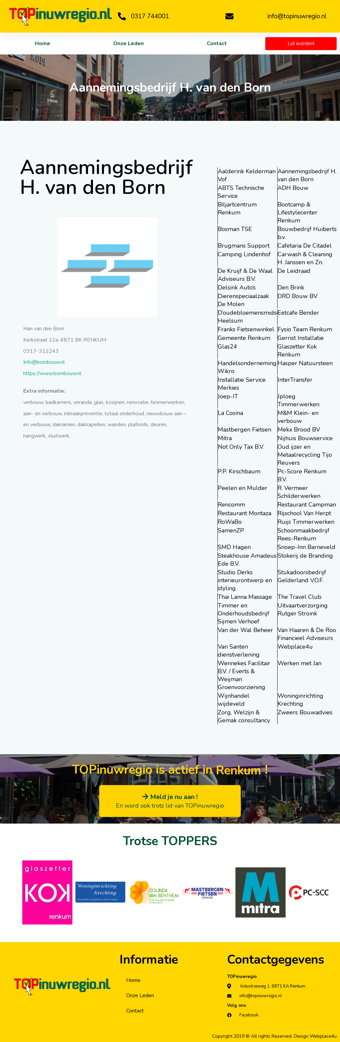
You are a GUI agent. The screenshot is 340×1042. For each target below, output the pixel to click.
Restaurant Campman (307, 505)
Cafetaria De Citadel (305, 246)
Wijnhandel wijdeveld (233, 700)
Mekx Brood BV (299, 430)
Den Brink (291, 287)
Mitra (225, 438)
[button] (18, 892)
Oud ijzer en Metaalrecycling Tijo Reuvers (305, 455)
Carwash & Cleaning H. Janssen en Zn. (305, 258)
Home (42, 43)
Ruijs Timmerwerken (306, 522)
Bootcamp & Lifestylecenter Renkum (297, 212)
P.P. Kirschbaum (239, 471)
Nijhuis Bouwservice (305, 438)
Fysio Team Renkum (305, 329)
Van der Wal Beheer (245, 630)
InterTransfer (295, 380)
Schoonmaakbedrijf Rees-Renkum (303, 534)
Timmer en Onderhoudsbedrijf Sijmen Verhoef (243, 613)
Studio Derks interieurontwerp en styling (245, 580)
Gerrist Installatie (301, 338)
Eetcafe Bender (298, 313)
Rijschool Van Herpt (304, 513)
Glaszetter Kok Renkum (297, 351)
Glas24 (227, 347)
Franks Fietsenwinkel (246, 329)
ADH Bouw (293, 188)
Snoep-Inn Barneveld (306, 547)
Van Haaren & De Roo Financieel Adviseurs (307, 634)
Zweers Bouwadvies (305, 712)
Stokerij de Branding (305, 556)
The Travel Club (299, 597)
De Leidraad (294, 271)
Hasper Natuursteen (305, 363)
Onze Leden (128, 43)
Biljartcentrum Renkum (237, 208)
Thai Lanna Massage (245, 597)
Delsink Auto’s (237, 287)
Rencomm (231, 505)
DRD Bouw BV (297, 296)
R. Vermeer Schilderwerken (299, 492)
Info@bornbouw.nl (44, 362)
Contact (217, 43)
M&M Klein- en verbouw (298, 417)
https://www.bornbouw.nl (52, 373)
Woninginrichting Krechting (300, 700)
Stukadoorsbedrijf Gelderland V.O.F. (302, 576)
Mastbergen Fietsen (244, 430)
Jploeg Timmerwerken (298, 400)
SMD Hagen (234, 547)
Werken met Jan (299, 663)
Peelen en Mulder (242, 488)
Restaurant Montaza (244, 513)
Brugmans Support (244, 246)
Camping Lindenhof (244, 254)
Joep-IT (228, 396)
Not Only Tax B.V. (241, 447)
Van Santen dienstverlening (239, 651)
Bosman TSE (235, 229)
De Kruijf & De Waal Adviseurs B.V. (245, 275)
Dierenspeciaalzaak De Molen (243, 300)
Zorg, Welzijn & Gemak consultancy (244, 716)
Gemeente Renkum (244, 338)
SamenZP (231, 530)
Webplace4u (295, 647)
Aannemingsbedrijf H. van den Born (307, 175)
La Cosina (230, 413)
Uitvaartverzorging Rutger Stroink (303, 609)
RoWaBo (230, 522)
